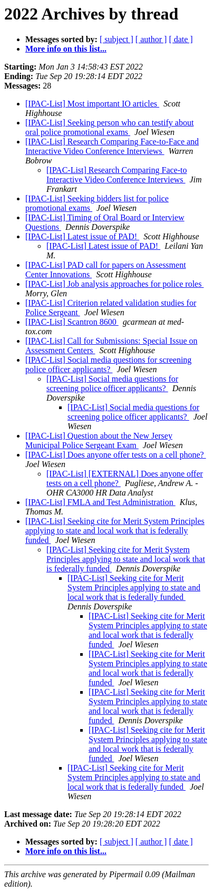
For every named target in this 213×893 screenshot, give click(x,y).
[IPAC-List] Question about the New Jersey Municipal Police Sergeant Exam (98, 440)
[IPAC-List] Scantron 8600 (72, 321)
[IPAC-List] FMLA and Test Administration (100, 502)
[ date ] (180, 39)
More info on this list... (65, 48)
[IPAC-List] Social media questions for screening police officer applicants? (108, 364)
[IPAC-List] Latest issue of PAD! (82, 236)
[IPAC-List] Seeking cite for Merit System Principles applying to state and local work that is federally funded (115, 531)
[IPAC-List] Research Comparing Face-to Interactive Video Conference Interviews (116, 175)
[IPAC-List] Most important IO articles (92, 103)
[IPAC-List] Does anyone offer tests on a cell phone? (115, 454)
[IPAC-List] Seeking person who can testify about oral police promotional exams (109, 127)
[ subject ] (116, 39)
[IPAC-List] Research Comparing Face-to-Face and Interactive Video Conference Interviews (112, 146)
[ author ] (151, 39)
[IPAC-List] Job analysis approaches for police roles (114, 283)
